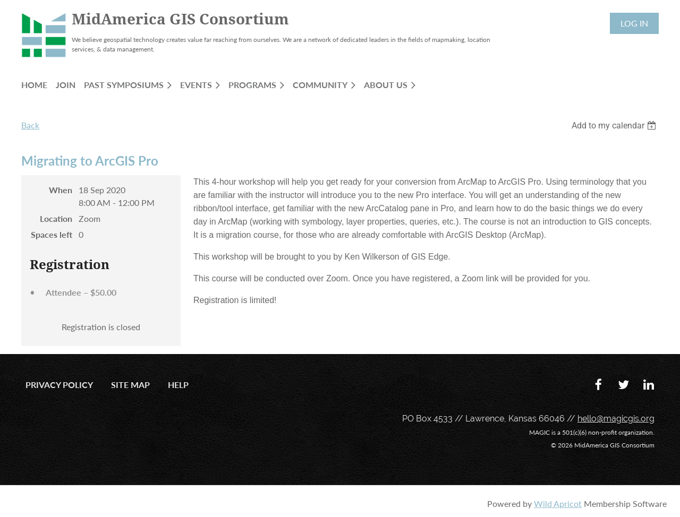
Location (56, 218)
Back (30, 125)
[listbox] (615, 125)
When (60, 190)
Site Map (130, 385)
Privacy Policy (59, 385)
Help (178, 385)
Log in (634, 23)
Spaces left (51, 234)
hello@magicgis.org (615, 418)
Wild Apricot (558, 503)
